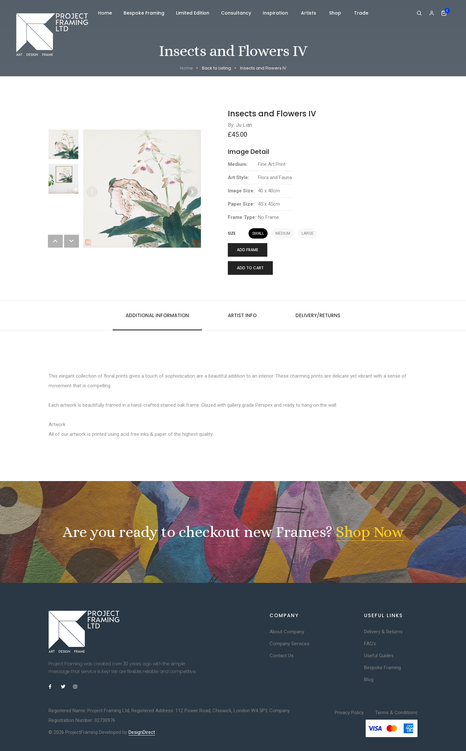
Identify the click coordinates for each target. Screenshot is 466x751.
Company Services (289, 644)
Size (232, 233)
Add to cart (250, 268)
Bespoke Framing (144, 13)
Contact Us (282, 656)
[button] (192, 191)
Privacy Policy (349, 712)
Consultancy (236, 13)
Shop (335, 13)
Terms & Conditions (396, 712)
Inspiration (276, 13)
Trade (361, 13)
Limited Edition (192, 13)
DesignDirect (141, 732)
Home (105, 13)
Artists (309, 13)
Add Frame (247, 249)
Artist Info (242, 315)
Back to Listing (216, 68)
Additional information (157, 315)
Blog (368, 679)
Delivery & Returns (383, 632)
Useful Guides (379, 656)
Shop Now (370, 532)
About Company (287, 632)
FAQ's (370, 644)
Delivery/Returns (317, 315)
